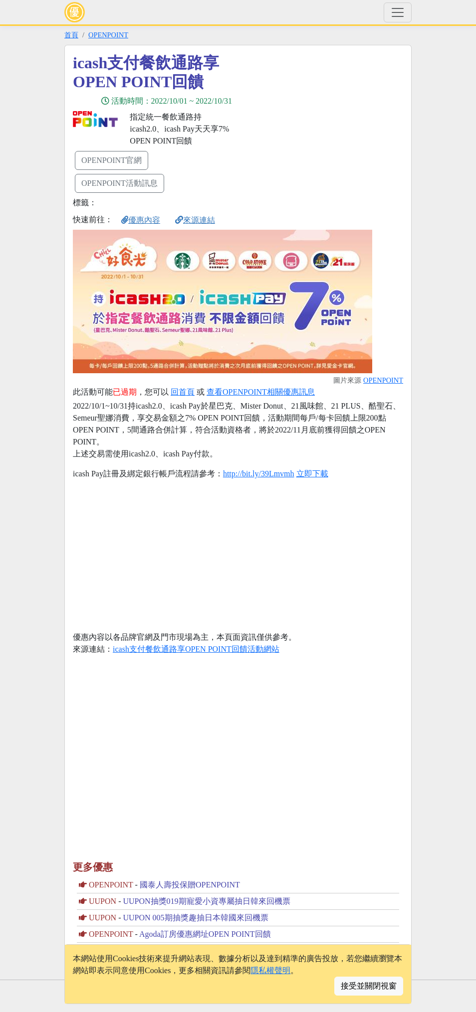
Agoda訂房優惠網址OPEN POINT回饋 (205, 934)
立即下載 (312, 473)
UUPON (102, 901)
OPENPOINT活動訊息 (119, 183)
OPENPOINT (108, 35)
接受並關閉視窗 (369, 986)
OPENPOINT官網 (111, 160)
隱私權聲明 (270, 970)
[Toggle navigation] (398, 12)
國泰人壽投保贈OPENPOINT (190, 884)
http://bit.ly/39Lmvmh (258, 473)
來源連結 (195, 220)
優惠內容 (140, 220)
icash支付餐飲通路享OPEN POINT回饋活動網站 (196, 649)
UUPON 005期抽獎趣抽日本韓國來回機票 (195, 917)
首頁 (71, 35)
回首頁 (183, 392)
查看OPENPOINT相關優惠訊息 (261, 392)
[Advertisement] (328, 123)
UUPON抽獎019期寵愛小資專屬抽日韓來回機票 (206, 901)
